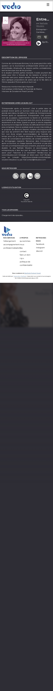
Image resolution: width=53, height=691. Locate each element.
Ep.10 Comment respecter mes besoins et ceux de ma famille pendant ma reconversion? (46, 43)
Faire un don (25, 256)
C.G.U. (22, 259)
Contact (23, 253)
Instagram (40, 249)
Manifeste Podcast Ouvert (32, 274)
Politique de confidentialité (26, 264)
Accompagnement (11, 246)
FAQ (21, 249)
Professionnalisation (11, 249)
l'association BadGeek (19, 277)
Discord (39, 252)
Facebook (40, 245)
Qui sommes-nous (25, 244)
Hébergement (9, 242)
